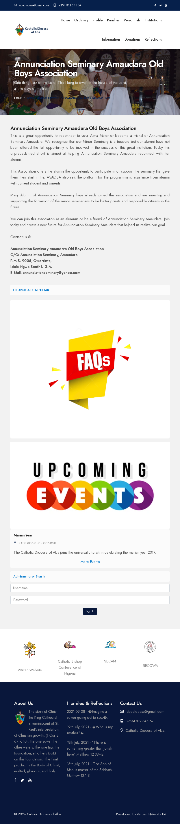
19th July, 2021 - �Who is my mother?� (90, 730)
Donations (132, 39)
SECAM (110, 661)
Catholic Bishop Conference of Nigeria (70, 667)
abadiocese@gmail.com (31, 5)
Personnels (132, 20)
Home (65, 20)
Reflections (153, 39)
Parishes (113, 20)
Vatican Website (29, 670)
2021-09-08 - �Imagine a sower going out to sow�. (87, 714)
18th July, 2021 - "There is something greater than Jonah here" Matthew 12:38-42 (89, 748)
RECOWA (150, 665)
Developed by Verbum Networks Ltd (141, 814)
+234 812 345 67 (67, 5)
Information (111, 39)
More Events (90, 561)
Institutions (153, 20)
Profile (98, 20)
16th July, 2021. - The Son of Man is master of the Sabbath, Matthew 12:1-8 (89, 769)
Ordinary (81, 20)
